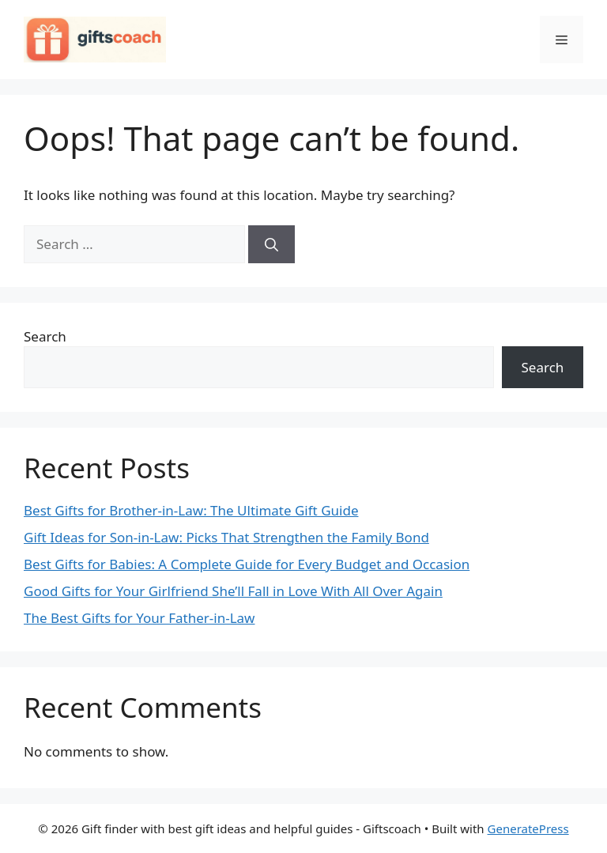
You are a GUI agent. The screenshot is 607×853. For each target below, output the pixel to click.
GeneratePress (528, 828)
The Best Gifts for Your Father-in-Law (139, 618)
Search (45, 336)
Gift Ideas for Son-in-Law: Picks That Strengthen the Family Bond (226, 537)
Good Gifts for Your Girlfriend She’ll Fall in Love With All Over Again (233, 591)
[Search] (271, 244)
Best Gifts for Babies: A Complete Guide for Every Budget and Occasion (246, 564)
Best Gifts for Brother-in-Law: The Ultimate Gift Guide (191, 510)
